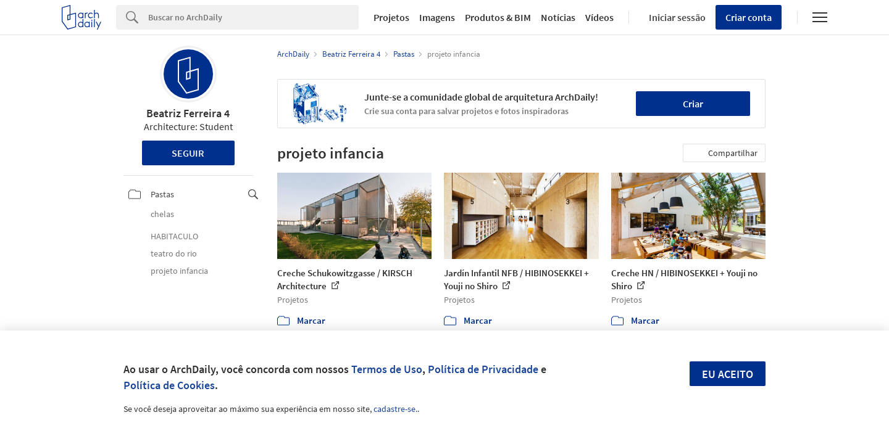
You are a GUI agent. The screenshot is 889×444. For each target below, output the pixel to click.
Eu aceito (727, 374)
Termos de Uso (386, 369)
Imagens (437, 17)
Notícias (558, 17)
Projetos (391, 17)
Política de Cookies (169, 385)
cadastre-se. (395, 408)
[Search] (253, 17)
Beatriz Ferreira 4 (188, 113)
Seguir (188, 153)
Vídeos (599, 17)
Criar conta (748, 17)
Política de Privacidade (483, 369)
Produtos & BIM (498, 17)
